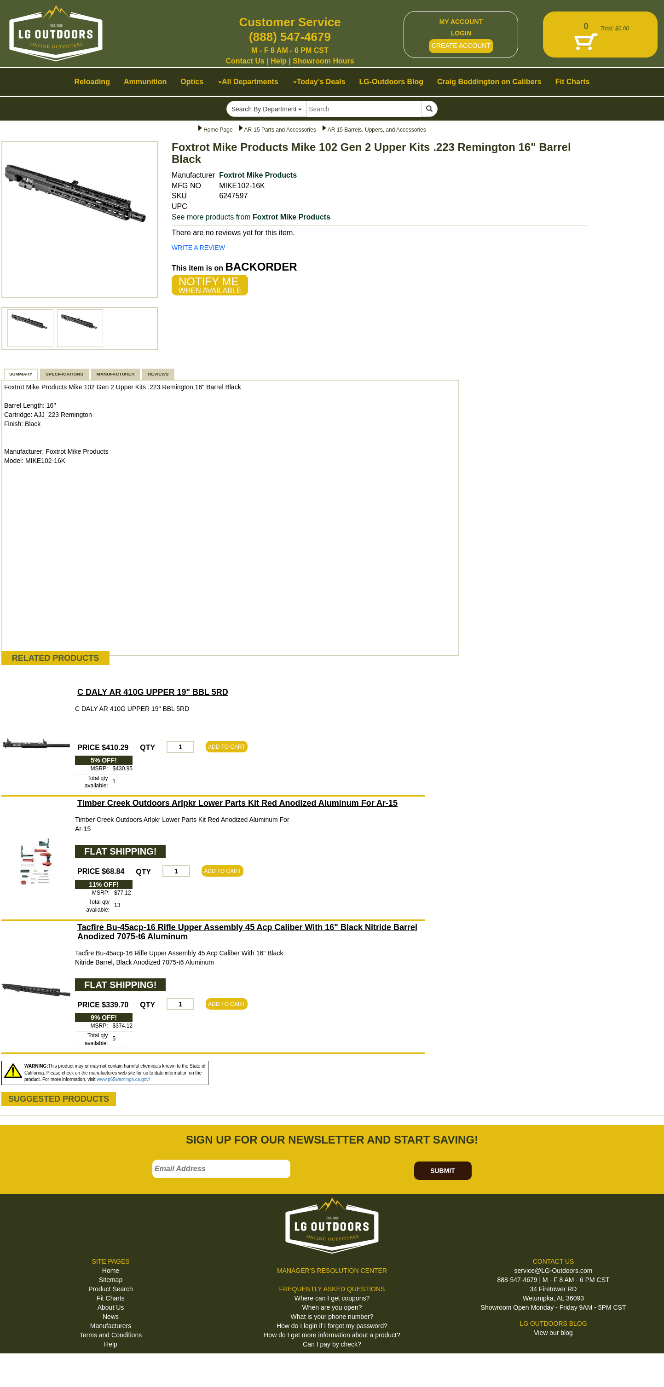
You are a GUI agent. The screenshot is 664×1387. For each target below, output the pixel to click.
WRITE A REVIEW (198, 247)
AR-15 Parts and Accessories (280, 130)
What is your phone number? (332, 1316)
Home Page (217, 130)
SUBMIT (442, 1170)
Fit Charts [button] (572, 82)
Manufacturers (110, 1325)
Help (279, 61)
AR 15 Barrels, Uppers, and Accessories (377, 130)
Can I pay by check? (332, 1344)
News (111, 1316)
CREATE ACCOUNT (461, 45)
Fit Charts (111, 1298)
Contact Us (244, 61)
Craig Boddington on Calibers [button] (489, 82)
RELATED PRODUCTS (55, 658)
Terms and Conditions (111, 1335)
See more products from (251, 217)
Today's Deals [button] (319, 82)
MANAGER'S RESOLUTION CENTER (332, 1270)
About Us (111, 1307)
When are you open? (332, 1307)
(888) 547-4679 (290, 37)
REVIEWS (158, 373)
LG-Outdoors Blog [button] (391, 82)
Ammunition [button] (145, 82)
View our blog (553, 1332)
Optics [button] (191, 82)
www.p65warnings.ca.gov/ (123, 1079)
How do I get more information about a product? (332, 1335)
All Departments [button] (248, 82)
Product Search (110, 1289)
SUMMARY (20, 373)
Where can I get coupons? (332, 1298)
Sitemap (110, 1279)
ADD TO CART (226, 747)
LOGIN (461, 33)
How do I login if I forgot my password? (332, 1325)
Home (110, 1270)
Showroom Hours (323, 61)
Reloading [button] (92, 82)
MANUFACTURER (116, 373)
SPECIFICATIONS (64, 373)
